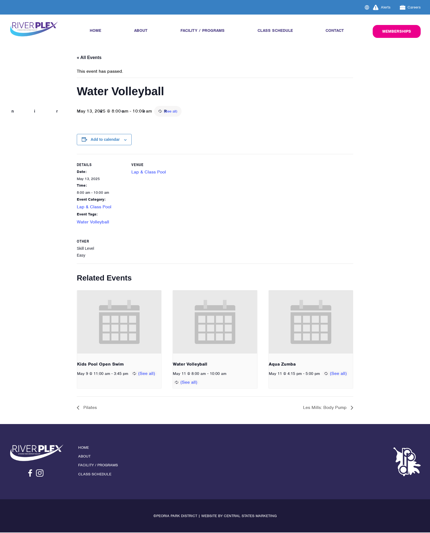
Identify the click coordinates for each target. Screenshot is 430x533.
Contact (335, 30)
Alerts (382, 7)
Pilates (89, 408)
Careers (410, 7)
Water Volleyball (93, 222)
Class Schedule (275, 30)
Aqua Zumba (282, 364)
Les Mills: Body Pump (325, 408)
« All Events (89, 57)
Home (95, 30)
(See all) (201, 111)
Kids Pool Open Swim (100, 364)
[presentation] (119, 322)
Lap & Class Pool (94, 207)
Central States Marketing (250, 516)
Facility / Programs (202, 30)
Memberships (396, 31)
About (141, 30)
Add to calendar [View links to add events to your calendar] (105, 140)
